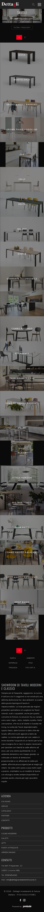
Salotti (4, 838)
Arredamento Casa (21, 18)
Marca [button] (13, 658)
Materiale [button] (13, 663)
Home (11, 18)
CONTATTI (5, 820)
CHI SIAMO (5, 801)
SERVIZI (4, 806)
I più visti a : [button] (30, 668)
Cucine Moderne (9, 834)
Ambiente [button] (31, 658)
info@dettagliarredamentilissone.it (21, 880)
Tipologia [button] (13, 668)
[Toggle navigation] (39, 4)
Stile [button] (31, 663)
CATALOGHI (6, 811)
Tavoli (33, 18)
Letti (3, 843)
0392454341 (11, 875)
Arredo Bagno (8, 852)
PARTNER (5, 816)
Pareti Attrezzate (9, 848)
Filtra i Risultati (22, 28)
